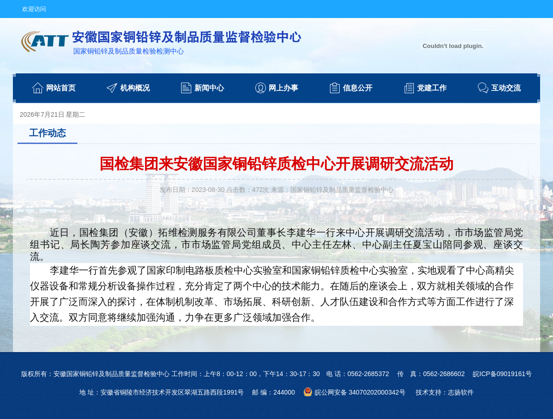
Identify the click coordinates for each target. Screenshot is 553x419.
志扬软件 (461, 392)
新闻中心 (209, 88)
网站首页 (61, 88)
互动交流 (506, 88)
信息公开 (357, 88)
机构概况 (135, 88)
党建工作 (432, 88)
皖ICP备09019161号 (502, 373)
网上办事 (283, 88)
